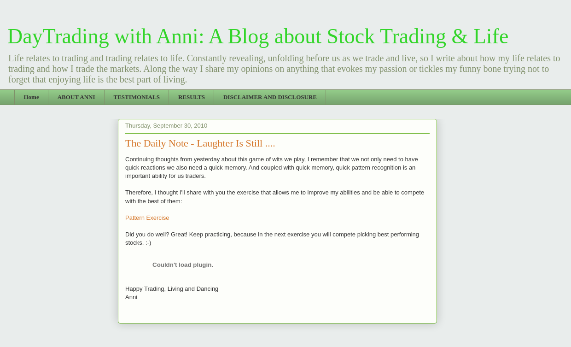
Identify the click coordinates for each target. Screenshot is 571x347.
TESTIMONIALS (136, 97)
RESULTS (191, 97)
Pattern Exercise (147, 217)
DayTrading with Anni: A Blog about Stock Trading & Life (257, 36)
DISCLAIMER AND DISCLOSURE (270, 97)
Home (31, 97)
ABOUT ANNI (76, 97)
